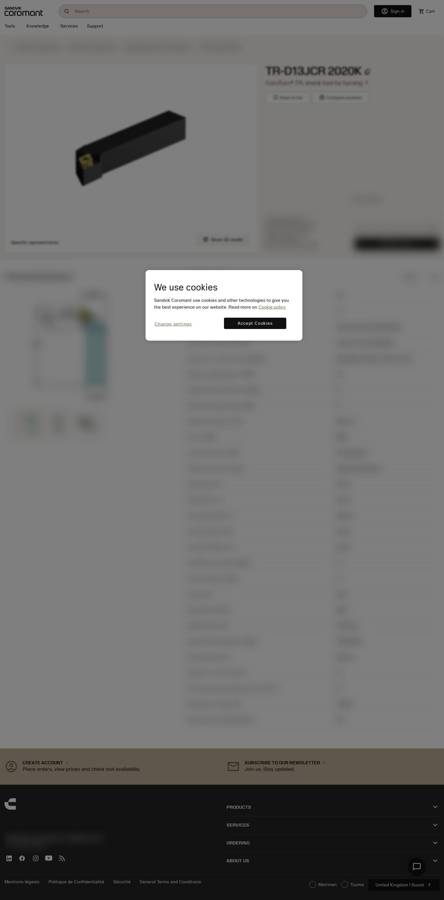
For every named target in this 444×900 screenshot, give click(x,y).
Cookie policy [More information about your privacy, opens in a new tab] (272, 307)
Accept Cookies (255, 323)
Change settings (173, 324)
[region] (224, 305)
